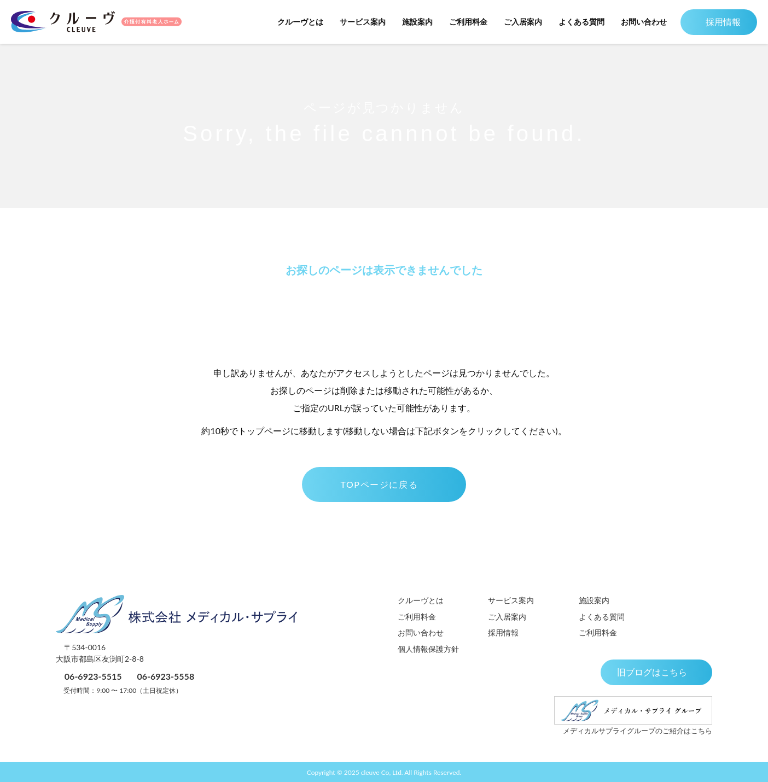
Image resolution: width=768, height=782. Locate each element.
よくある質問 (576, 21)
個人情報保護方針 (428, 648)
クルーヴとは (295, 21)
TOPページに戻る (384, 484)
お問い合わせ (638, 21)
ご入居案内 (517, 21)
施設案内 (412, 21)
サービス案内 (357, 21)
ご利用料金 (463, 21)
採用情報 (716, 21)
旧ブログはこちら (655, 672)
